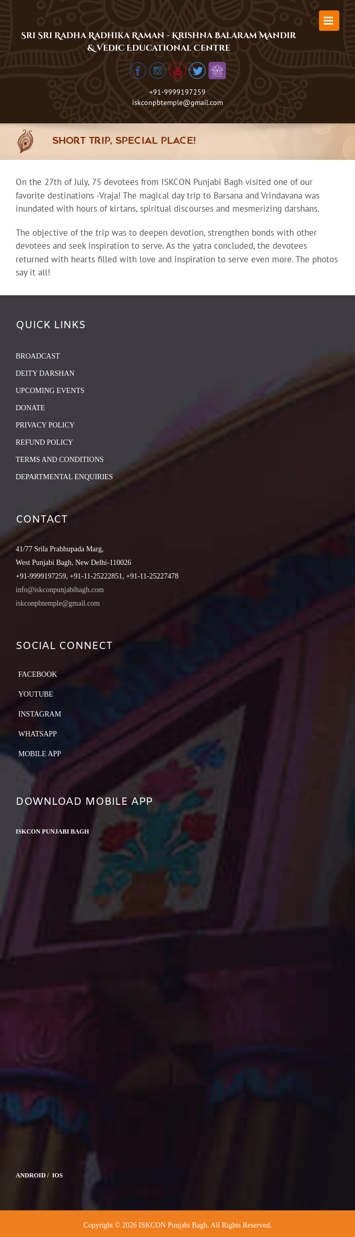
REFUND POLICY (44, 442)
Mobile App (39, 754)
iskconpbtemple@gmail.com (177, 102)
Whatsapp (37, 734)
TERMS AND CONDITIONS (60, 460)
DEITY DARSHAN (45, 373)
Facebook (37, 674)
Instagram (39, 714)
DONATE (30, 408)
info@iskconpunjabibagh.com (60, 590)
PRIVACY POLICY (45, 425)
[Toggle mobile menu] (329, 20)
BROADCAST (38, 356)
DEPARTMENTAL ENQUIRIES (64, 477)
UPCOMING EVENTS (50, 391)
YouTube (35, 694)
